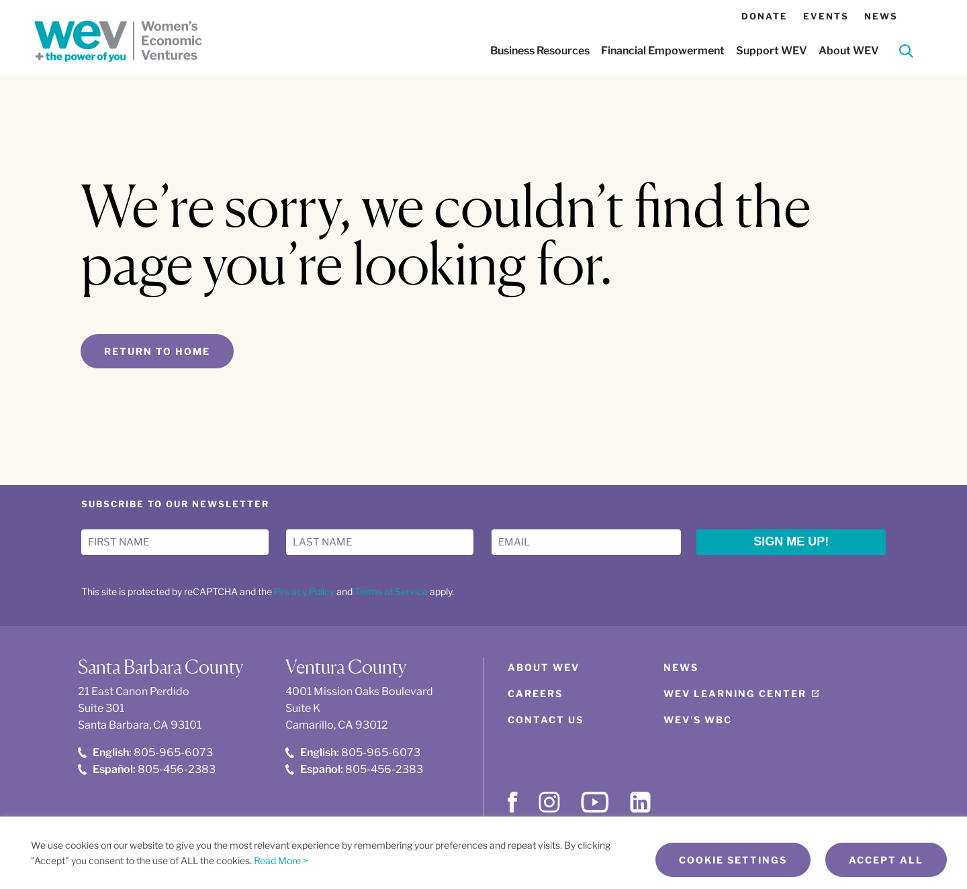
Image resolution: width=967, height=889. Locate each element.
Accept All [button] (886, 860)
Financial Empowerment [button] (663, 50)
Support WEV (771, 50)
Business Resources (540, 50)
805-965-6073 (145, 752)
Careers (535, 693)
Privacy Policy (304, 591)
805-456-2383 (147, 769)
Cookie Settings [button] (733, 860)
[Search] (906, 53)
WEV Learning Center (735, 693)
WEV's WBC (697, 719)
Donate (764, 16)
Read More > (281, 860)
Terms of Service (391, 591)
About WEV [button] (849, 50)
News (881, 16)
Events (826, 16)
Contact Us (546, 719)
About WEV (544, 667)
